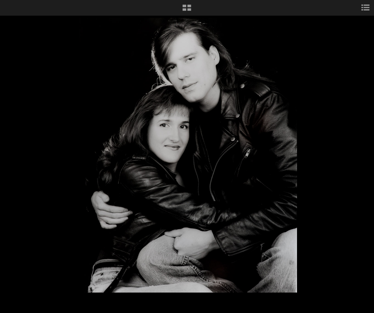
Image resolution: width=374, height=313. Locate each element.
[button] (187, 11)
